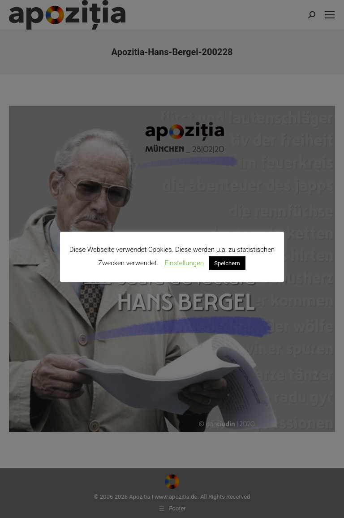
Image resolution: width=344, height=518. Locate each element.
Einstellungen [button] (184, 263)
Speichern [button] (227, 263)
